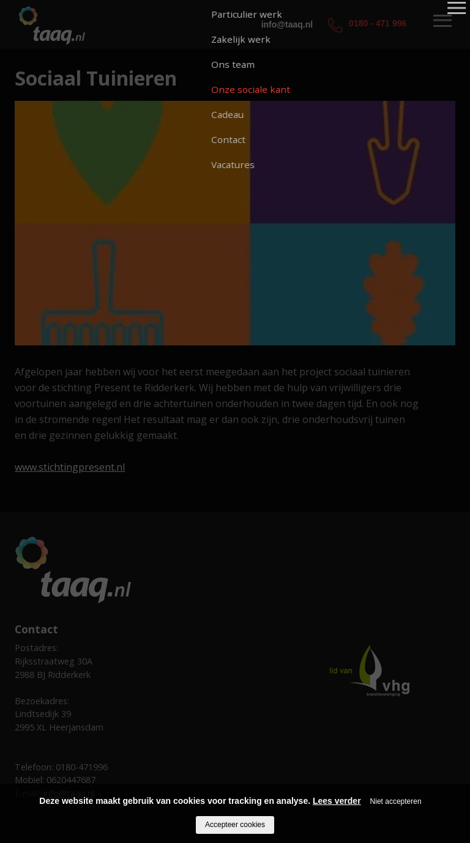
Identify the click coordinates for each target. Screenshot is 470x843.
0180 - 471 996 (377, 23)
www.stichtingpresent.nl (70, 467)
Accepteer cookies (235, 824)
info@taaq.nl (287, 24)
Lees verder (337, 801)
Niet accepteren (396, 801)
